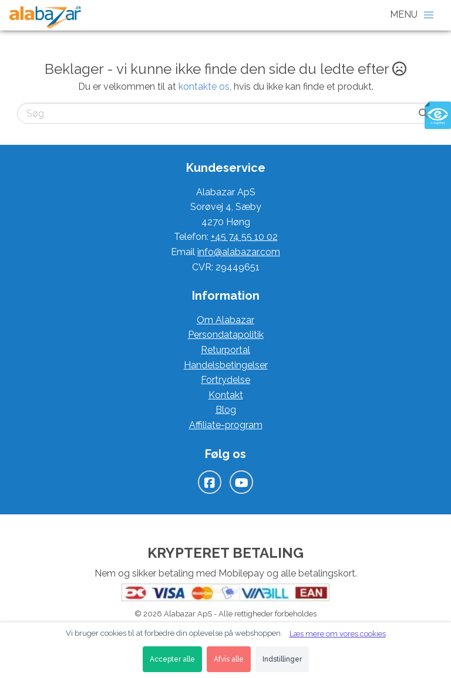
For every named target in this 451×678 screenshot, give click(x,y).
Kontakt (225, 395)
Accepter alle (172, 659)
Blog (226, 409)
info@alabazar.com (238, 251)
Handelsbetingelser (226, 365)
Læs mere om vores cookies (338, 633)
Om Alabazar (225, 320)
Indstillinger (282, 659)
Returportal (225, 349)
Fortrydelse (225, 379)
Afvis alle (229, 659)
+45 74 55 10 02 (244, 236)
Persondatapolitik (226, 334)
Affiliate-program (225, 424)
